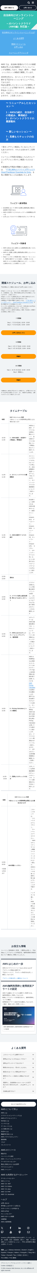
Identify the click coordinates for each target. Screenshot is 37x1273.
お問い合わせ (5, 1203)
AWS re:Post (5, 1211)
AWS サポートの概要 (7, 1216)
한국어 (25, 1255)
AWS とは (4, 1113)
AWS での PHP (5, 1191)
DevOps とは (5, 1121)
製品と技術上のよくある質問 (10, 1164)
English (30, 1250)
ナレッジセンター (6, 1214)
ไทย (14, 1255)
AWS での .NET (6, 1183)
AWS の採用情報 (6, 1222)
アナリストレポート (7, 1167)
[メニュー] (33, 2)
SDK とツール (5, 1181)
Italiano (16, 1252)
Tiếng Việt (31, 1252)
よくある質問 (18, 38)
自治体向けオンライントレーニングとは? (18, 32)
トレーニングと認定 (7, 1156)
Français (10, 1252)
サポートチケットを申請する (10, 1208)
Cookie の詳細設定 (7, 1265)
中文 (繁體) (12, 1258)
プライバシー (5, 1263)
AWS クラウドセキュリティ (9, 1137)
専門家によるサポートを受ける (10, 1206)
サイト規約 (26, 1263)
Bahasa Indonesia (14, 1250)
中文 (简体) (4, 1258)
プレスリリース (6, 1145)
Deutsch (24, 1250)
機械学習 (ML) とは (7, 1134)
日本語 (19, 1255)
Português (23, 1252)
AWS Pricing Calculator (32, 685)
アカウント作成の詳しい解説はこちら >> (15, 978)
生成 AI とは (5, 1131)
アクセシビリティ (16, 1263)
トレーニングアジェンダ (18, 53)
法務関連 (4, 1219)
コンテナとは (5, 1123)
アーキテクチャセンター (8, 1161)
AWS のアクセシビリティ (9, 1118)
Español (3, 1252)
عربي (5, 1250)
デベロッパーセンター (8, 1178)
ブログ (3, 1142)
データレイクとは (6, 1126)
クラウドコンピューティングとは (11, 1115)
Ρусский (9, 1255)
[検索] (29, 2)
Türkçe (3, 1255)
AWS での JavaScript (7, 1194)
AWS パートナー (6, 1169)
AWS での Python (6, 1186)
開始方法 (4, 1153)
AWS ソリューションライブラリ (11, 1159)
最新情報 (4, 1139)
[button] (9, 7)
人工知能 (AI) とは (6, 1129)
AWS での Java (6, 1189)
